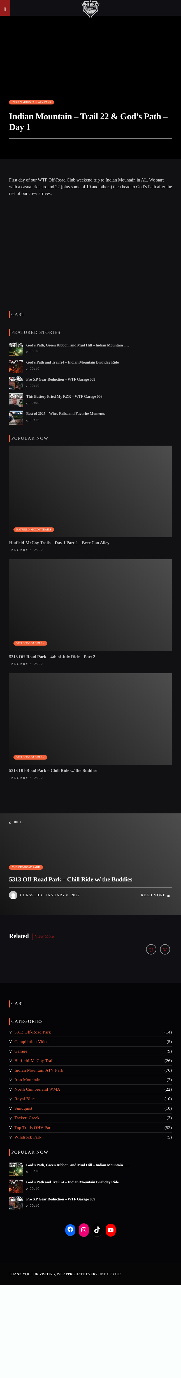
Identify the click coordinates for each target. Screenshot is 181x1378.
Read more (156, 895)
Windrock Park (28, 1137)
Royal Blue (25, 1099)
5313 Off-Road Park (30, 643)
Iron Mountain (28, 1079)
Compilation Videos (32, 1041)
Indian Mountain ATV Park (31, 102)
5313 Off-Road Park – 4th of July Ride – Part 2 (52, 657)
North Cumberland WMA (38, 1089)
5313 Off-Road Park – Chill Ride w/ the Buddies (53, 770)
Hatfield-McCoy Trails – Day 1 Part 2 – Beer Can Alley (59, 543)
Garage (21, 1051)
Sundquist (24, 1108)
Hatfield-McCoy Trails (33, 529)
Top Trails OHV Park (34, 1127)
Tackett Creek (27, 1118)
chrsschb (31, 895)
